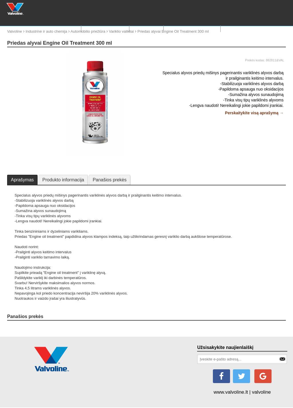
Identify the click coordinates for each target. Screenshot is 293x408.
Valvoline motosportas (192, 28)
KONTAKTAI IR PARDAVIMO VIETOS (255, 28)
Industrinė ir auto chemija (46, 31)
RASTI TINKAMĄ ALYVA (105, 28)
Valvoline (14, 31)
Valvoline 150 (146, 28)
